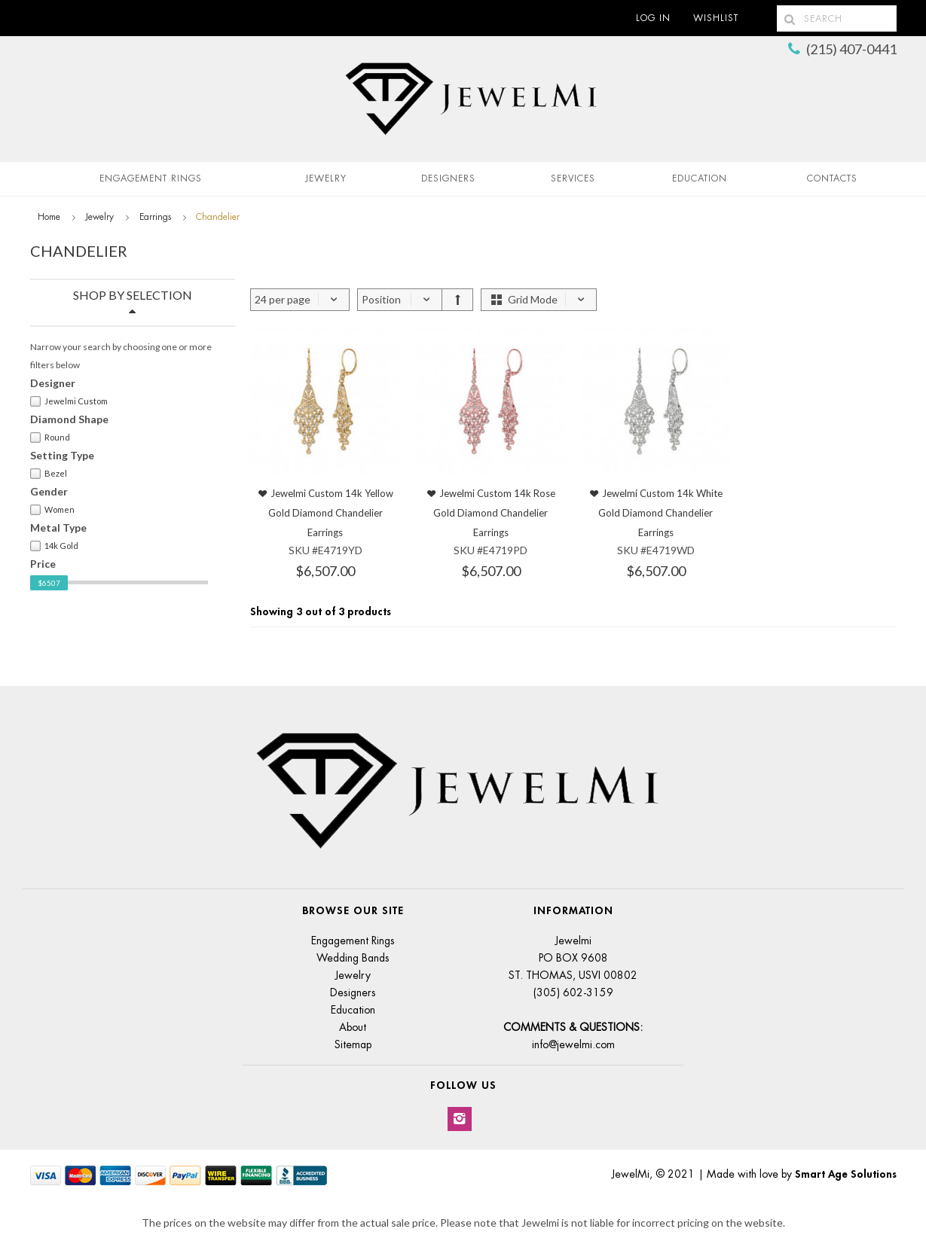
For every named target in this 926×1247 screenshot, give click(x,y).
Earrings (155, 216)
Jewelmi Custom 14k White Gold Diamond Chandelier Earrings (660, 512)
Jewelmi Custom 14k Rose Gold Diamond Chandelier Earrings (494, 512)
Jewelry (326, 178)
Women (52, 510)
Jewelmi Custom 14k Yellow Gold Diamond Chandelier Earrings (330, 512)
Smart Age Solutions (846, 1174)
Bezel (48, 473)
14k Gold (54, 546)
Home (49, 216)
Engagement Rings (150, 178)
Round (50, 437)
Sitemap (353, 1044)
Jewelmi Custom (69, 401)
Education (353, 1010)
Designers (448, 178)
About (352, 1027)
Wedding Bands (353, 958)
